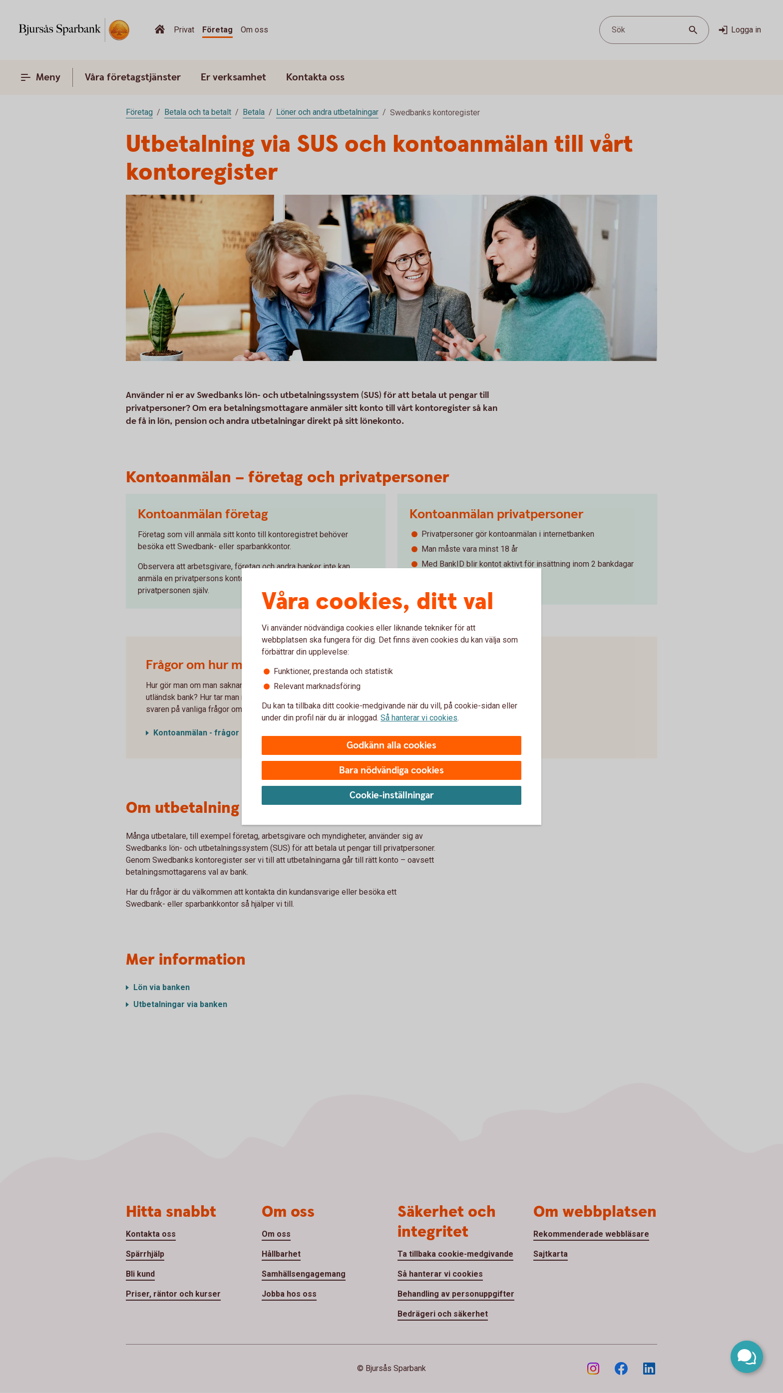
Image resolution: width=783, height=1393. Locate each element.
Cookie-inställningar (392, 795)
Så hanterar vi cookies (419, 717)
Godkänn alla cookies (391, 745)
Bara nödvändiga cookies (391, 770)
